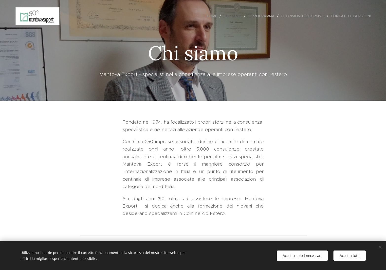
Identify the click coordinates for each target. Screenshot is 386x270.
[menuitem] (213, 16)
